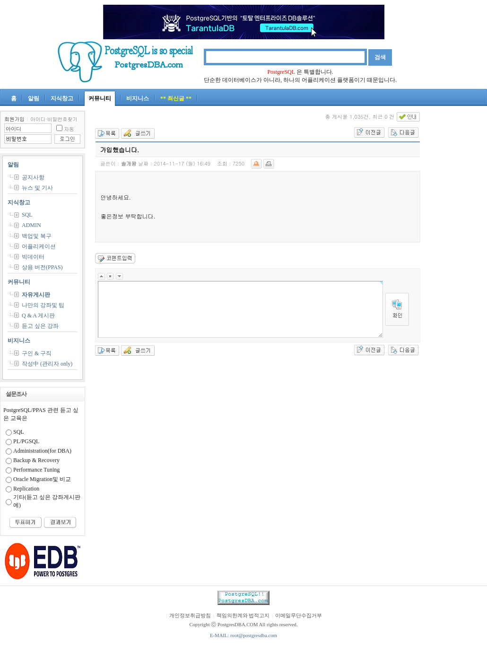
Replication (26, 488)
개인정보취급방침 (190, 615)
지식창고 (62, 98)
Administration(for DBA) (42, 450)
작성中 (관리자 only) (47, 363)
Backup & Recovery (36, 460)
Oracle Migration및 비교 (42, 479)
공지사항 (33, 177)
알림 (33, 98)
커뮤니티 (99, 98)
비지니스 (137, 98)
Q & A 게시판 (38, 315)
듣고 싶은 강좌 (40, 326)
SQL (27, 214)
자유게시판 (36, 294)
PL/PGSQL (26, 441)
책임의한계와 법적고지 (243, 615)
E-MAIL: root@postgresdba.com (243, 635)
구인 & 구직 (37, 353)
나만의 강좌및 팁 (43, 305)
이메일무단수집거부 (298, 615)
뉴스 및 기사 (37, 187)
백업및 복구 (37, 236)
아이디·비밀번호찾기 (54, 119)
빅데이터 (33, 257)
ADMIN (31, 225)
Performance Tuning (36, 469)
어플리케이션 (39, 246)
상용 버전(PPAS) (42, 267)
